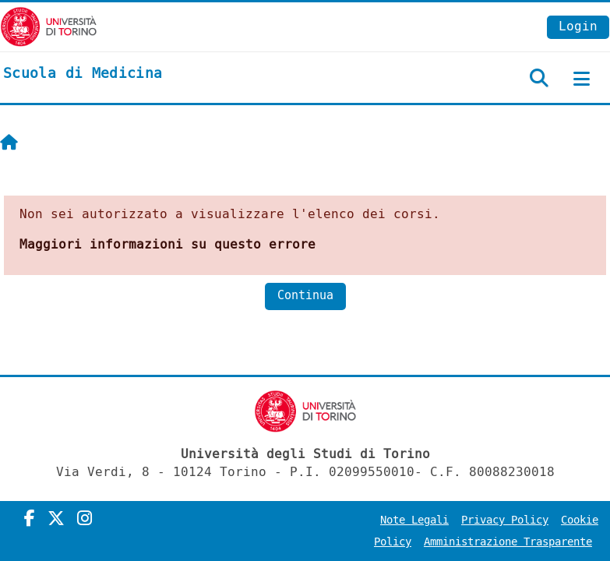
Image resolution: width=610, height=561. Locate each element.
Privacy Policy (504, 520)
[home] (82, 74)
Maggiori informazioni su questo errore (167, 244)
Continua (305, 296)
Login (578, 26)
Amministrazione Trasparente (508, 542)
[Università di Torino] (48, 26)
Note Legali (414, 520)
